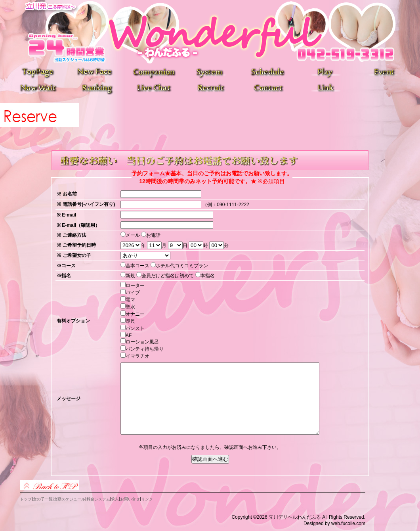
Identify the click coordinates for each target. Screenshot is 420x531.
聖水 (130, 307)
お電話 (153, 235)
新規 (130, 275)
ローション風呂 (142, 342)
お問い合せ (130, 499)
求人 (115, 499)
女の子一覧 (43, 499)
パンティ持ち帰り (145, 349)
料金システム (98, 499)
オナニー (135, 314)
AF (129, 335)
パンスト (135, 328)
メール (133, 235)
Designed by (317, 523)
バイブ (133, 292)
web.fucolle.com (348, 523)
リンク (147, 499)
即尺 (130, 321)
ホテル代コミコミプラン (182, 265)
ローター (135, 285)
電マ (130, 300)
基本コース (137, 265)
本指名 (207, 275)
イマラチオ (137, 356)
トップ (26, 499)
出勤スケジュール (69, 499)
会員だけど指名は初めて (167, 275)
